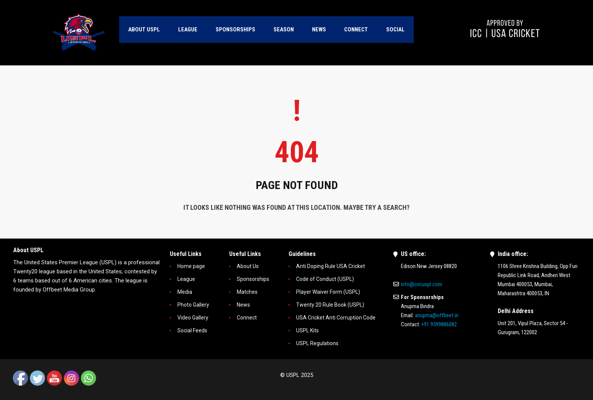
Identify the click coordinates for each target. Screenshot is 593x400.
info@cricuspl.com (421, 284)
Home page (191, 266)
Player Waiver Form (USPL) (328, 292)
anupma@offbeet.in (436, 315)
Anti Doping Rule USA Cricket (330, 266)
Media (184, 292)
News (243, 305)
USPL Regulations (317, 343)
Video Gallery (192, 318)
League (186, 279)
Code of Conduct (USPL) (325, 279)
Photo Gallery (193, 305)
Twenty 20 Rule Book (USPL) (330, 305)
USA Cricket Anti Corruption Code (336, 318)
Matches (247, 292)
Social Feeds (192, 330)
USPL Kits (307, 330)
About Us (248, 266)
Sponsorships (253, 279)
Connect (247, 318)
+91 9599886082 (439, 324)
